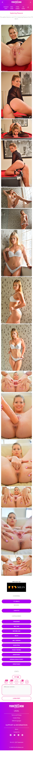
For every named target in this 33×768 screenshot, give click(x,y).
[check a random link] (28, 7)
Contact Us (16, 732)
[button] (21, 682)
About (16, 729)
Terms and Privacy (16, 715)
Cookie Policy (16, 718)
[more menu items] (2, 2)
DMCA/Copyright (16, 721)
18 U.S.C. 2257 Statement (16, 742)
